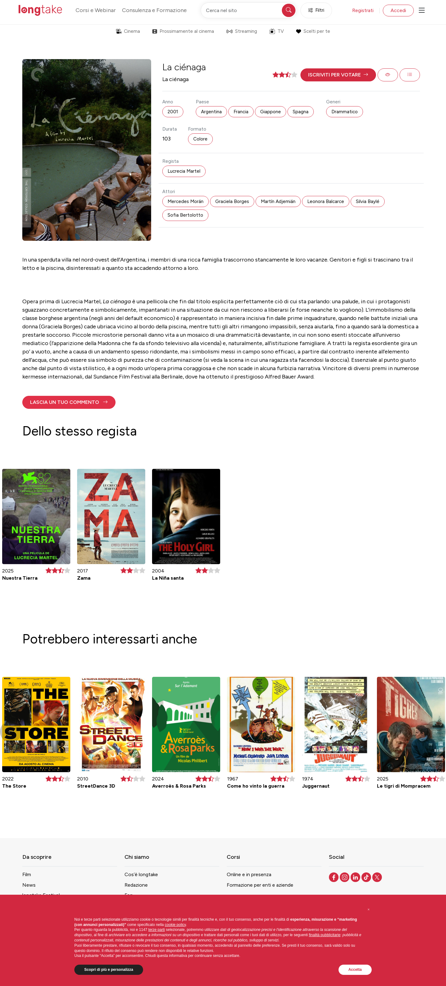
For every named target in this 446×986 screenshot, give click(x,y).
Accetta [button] (355, 969)
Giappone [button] (270, 112)
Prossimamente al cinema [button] (183, 31)
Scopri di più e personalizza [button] (108, 969)
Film (26, 874)
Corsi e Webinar (96, 10)
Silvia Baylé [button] (367, 201)
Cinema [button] (128, 31)
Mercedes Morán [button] (185, 201)
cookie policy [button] (175, 925)
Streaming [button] (241, 31)
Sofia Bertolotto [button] (185, 215)
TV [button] (276, 31)
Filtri (316, 10)
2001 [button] (173, 112)
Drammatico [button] (344, 112)
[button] (338, 74)
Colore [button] (200, 139)
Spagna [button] (300, 112)
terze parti (156, 930)
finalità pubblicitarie (324, 935)
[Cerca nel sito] (249, 10)
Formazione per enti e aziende (260, 885)
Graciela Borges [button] (232, 201)
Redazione (136, 885)
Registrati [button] (363, 10)
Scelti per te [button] (313, 31)
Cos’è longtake (141, 874)
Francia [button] (241, 112)
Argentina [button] (211, 112)
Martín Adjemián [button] (278, 201)
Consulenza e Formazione (154, 10)
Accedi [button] (398, 10)
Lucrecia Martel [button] (184, 171)
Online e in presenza (249, 874)
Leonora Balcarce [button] (325, 201)
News (29, 885)
